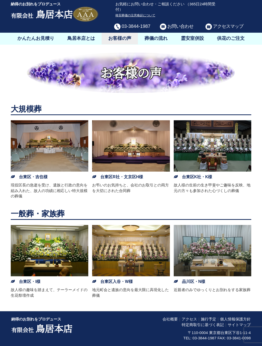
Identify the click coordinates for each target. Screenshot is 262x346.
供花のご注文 (231, 38)
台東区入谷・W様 (116, 281)
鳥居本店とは (81, 38)
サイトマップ (239, 325)
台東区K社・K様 (197, 177)
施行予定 (208, 319)
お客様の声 (119, 38)
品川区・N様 (193, 281)
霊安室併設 (192, 38)
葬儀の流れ (156, 38)
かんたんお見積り (35, 38)
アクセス (189, 319)
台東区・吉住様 (33, 177)
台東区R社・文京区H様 (121, 177)
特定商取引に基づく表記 (203, 325)
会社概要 (170, 319)
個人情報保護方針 (235, 319)
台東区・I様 (29, 281)
